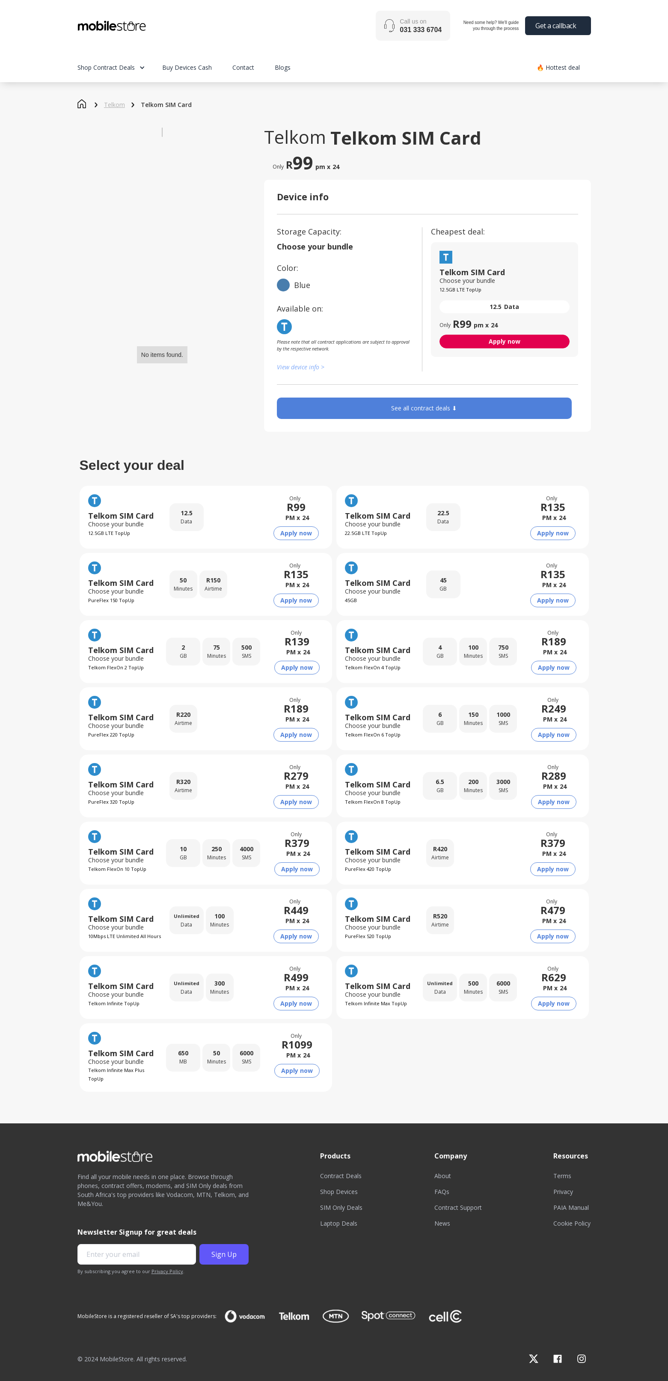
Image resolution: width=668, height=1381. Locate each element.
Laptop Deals (338, 1223)
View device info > (300, 367)
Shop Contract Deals (106, 67)
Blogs (283, 67)
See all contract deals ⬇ (424, 408)
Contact (243, 67)
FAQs (441, 1192)
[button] (119, 67)
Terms (562, 1176)
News (442, 1223)
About (442, 1176)
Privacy (563, 1192)
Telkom (114, 105)
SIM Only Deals (341, 1207)
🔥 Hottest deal (558, 67)
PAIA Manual (571, 1207)
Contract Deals (341, 1176)
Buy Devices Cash (187, 67)
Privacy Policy (167, 1271)
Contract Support (458, 1207)
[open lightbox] (162, 132)
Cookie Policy (572, 1223)
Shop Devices (339, 1192)
